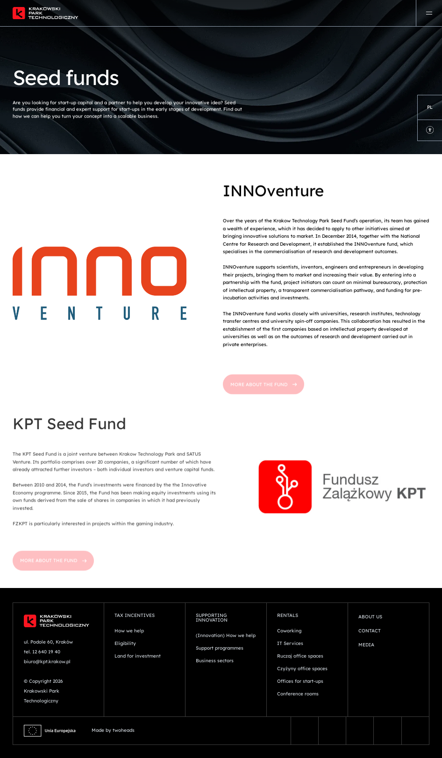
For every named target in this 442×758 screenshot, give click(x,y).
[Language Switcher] (430, 107)
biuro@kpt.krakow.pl (47, 662)
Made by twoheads (113, 730)
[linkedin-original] (387, 730)
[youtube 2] (415, 730)
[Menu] (429, 13)
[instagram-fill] (359, 730)
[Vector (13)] (332, 730)
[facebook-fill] (304, 730)
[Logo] (149, 13)
